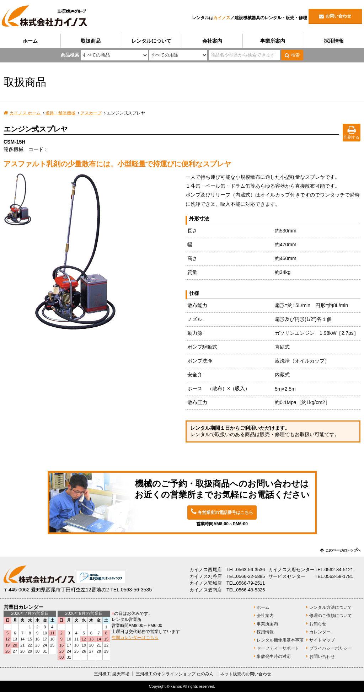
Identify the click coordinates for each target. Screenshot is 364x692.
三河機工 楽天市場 (111, 673)
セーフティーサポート (278, 648)
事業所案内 (272, 41)
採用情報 (334, 41)
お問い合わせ (338, 16)
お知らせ (317, 623)
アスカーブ (91, 113)
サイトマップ (322, 640)
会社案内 (212, 41)
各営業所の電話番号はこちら (225, 512)
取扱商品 (91, 41)
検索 (295, 55)
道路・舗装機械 (60, 113)
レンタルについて (151, 41)
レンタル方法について (330, 607)
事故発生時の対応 (274, 656)
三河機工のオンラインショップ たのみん (175, 673)
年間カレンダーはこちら (135, 637)
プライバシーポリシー (330, 648)
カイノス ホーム (25, 113)
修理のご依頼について (330, 615)
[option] (108, 252)
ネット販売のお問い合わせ (245, 673)
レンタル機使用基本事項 (280, 640)
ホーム (30, 41)
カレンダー (320, 631)
